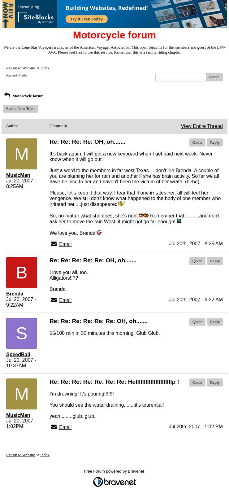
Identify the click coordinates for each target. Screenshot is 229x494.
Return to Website (20, 68)
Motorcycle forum (23, 96)
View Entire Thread (202, 126)
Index (45, 68)
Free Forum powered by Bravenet (114, 471)
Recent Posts (16, 75)
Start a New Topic (20, 108)
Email (65, 244)
